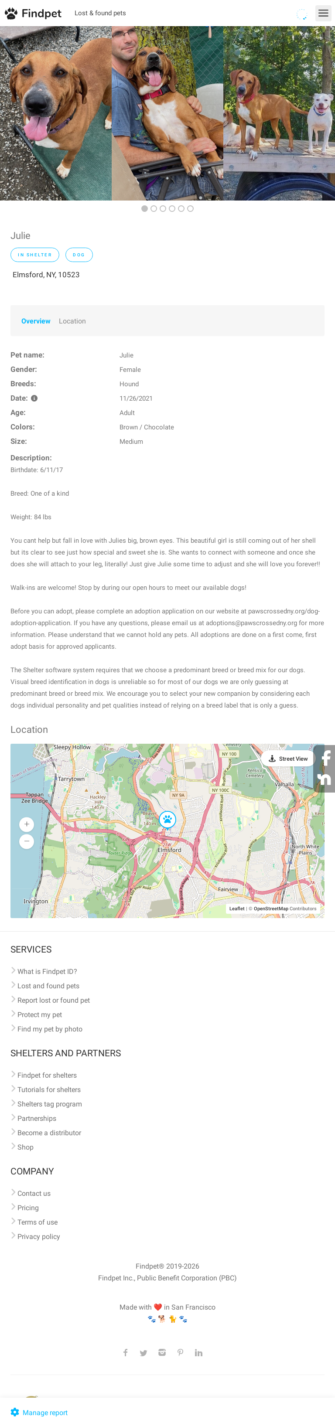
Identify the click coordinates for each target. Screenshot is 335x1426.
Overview (36, 321)
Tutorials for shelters (49, 1090)
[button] (161, 811)
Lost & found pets (100, 13)
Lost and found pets (48, 986)
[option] (56, 113)
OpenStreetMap (271, 909)
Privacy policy (38, 1236)
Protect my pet (39, 1015)
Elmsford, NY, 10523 (46, 274)
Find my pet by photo (49, 1029)
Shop (25, 1147)
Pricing (28, 1208)
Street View (293, 759)
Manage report (38, 1413)
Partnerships (36, 1118)
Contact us (34, 1193)
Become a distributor (49, 1133)
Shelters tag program (49, 1104)
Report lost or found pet (53, 1000)
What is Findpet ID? (47, 971)
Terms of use (37, 1222)
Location (72, 321)
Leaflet (237, 909)
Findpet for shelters (47, 1075)
